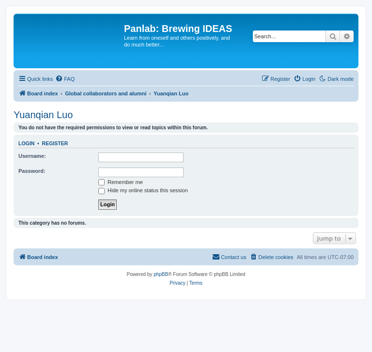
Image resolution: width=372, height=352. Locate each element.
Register (55, 143)
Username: (32, 156)
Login (26, 143)
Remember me (120, 182)
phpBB (161, 274)
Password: (32, 171)
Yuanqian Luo (43, 114)
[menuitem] (65, 79)
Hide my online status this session (143, 190)
